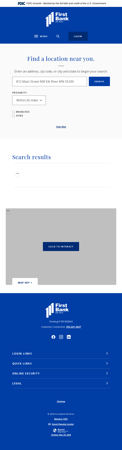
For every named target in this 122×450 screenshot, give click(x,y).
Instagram (61, 337)
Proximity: (20, 93)
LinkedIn (69, 337)
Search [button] (99, 81)
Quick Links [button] (22, 363)
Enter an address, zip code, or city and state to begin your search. (61, 71)
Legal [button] (17, 383)
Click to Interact (61, 246)
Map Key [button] (24, 282)
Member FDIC (61, 418)
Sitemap (61, 401)
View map (61, 126)
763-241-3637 (73, 327)
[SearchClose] (58, 36)
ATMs (17, 116)
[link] (61, 432)
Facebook (53, 337)
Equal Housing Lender (63, 424)
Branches (21, 112)
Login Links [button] (22, 353)
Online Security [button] (26, 373)
